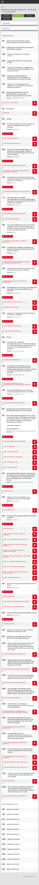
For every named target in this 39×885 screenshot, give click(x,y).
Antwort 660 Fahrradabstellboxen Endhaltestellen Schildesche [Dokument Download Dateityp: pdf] (15, 743)
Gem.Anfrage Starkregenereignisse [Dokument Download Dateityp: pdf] (11, 218)
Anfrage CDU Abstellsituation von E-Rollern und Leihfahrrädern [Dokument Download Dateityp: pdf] (14, 281)
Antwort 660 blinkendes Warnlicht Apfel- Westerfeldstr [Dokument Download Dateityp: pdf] (16, 669)
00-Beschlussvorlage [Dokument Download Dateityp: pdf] (8, 491)
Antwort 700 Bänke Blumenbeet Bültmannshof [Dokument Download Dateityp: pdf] (14, 654)
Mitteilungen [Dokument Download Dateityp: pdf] (6, 112)
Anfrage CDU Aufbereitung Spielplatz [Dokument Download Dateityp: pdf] (12, 331)
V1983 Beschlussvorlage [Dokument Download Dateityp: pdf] (9, 446)
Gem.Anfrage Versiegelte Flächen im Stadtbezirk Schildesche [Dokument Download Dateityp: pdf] (14, 241)
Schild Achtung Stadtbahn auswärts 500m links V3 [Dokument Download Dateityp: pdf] (15, 762)
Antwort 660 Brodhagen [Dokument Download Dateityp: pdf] (9, 780)
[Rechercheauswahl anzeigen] (2, 7)
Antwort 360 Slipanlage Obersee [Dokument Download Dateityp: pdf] (11, 138)
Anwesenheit (7, 18)
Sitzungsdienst (31, 876)
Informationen (6, 15)
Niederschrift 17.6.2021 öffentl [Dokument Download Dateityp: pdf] (10, 102)
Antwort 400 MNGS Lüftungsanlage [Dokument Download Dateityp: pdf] (11, 697)
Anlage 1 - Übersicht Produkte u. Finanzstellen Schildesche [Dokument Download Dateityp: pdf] (14, 534)
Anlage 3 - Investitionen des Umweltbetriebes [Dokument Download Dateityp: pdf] (14, 566)
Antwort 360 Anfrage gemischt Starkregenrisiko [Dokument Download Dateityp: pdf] (14, 213)
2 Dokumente (6, 28)
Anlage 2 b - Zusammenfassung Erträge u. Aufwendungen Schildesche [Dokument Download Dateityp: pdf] (16, 556)
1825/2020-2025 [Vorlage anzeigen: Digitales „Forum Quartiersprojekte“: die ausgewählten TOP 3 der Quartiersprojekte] (8, 505)
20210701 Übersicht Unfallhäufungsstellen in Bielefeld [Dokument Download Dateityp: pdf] (16, 601)
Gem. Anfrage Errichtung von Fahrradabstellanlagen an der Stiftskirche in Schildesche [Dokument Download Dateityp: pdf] (16, 171)
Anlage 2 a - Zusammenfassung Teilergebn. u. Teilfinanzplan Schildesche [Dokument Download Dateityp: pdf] (14, 551)
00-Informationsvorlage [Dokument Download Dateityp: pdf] (9, 509)
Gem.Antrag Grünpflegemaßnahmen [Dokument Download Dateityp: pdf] (12, 359)
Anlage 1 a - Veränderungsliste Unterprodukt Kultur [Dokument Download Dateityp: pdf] (15, 539)
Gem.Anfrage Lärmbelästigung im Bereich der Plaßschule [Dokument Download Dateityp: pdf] (16, 191)
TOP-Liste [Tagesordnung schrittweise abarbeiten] (29, 15)
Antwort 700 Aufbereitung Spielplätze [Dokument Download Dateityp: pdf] (12, 325)
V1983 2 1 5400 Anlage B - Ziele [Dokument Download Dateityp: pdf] (10, 462)
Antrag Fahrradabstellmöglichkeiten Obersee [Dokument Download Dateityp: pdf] (14, 402)
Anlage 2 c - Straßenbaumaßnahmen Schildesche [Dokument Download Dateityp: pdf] (14, 561)
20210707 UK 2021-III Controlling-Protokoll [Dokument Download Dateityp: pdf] (13, 606)
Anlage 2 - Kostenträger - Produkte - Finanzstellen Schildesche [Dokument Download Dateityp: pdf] (15, 545)
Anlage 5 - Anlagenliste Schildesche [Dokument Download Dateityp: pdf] (11, 577)
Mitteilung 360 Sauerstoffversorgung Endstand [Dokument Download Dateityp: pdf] (14, 682)
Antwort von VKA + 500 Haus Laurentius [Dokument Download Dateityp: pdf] (12, 302)
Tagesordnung (18, 15)
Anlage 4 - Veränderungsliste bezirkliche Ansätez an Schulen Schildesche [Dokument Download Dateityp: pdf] (15, 572)
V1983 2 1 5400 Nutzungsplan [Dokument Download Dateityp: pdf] (10, 467)
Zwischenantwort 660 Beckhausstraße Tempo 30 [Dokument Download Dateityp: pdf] (14, 796)
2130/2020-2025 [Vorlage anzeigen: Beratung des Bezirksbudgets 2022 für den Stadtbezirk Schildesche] (8, 524)
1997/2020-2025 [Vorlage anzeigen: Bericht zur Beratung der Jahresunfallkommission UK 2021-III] (8, 591)
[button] (34, 103)
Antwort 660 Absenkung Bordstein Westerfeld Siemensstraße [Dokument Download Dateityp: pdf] (14, 727)
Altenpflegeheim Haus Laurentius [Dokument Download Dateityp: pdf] (11, 307)
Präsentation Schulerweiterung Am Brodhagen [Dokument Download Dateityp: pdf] (14, 441)
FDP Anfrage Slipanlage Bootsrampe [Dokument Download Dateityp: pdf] (11, 143)
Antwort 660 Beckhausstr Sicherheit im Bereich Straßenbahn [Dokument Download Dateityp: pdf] (14, 757)
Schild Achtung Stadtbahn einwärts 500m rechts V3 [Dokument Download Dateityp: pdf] (15, 767)
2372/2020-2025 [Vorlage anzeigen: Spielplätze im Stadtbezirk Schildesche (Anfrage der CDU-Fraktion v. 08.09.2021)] (8, 321)
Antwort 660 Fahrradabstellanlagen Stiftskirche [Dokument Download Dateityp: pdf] (14, 165)
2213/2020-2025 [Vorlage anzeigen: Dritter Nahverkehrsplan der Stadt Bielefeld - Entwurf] (8, 619)
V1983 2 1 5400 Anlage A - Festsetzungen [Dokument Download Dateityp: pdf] (13, 456)
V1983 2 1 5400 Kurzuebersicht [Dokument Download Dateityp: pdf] (10, 451)
